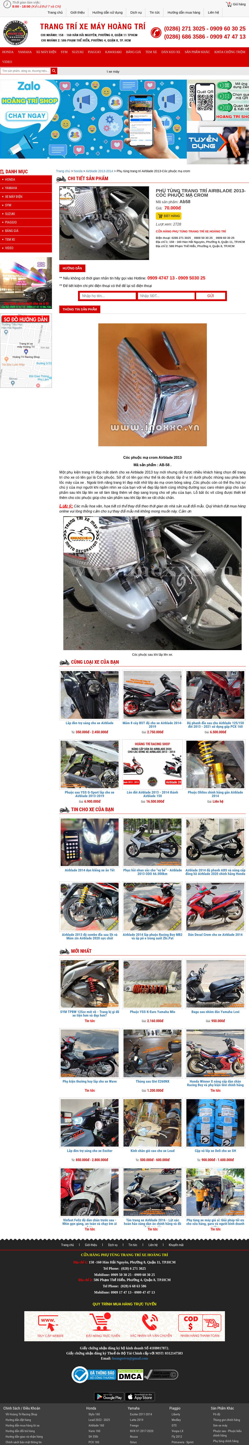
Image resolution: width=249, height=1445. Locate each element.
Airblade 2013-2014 (99, 171)
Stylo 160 (94, 1414)
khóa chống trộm (229, 52)
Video (7, 62)
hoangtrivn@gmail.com (130, 1358)
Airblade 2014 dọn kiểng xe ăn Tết (90, 870)
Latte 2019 (136, 1420)
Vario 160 (94, 1431)
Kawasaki (113, 52)
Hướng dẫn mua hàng (184, 12)
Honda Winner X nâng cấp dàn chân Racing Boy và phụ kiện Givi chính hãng (215, 1083)
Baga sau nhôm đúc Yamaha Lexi (215, 1012)
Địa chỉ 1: (80, 1262)
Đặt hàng (172, 216)
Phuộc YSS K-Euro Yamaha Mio (152, 1012)
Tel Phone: (111, 1268)
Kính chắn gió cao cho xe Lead (153, 1151)
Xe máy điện (46, 52)
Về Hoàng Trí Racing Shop (21, 1414)
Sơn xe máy (220, 1425)
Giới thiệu (77, 12)
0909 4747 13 (161, 277)
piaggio (94, 52)
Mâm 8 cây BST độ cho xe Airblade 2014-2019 (152, 725)
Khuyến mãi (176, 1245)
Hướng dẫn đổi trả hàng (20, 1431)
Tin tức (155, 12)
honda (8, 52)
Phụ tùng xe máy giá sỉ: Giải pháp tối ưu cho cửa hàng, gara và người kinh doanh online (215, 1223)
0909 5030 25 (191, 277)
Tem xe (151, 52)
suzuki (77, 52)
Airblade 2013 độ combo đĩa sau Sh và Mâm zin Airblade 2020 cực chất (89, 936)
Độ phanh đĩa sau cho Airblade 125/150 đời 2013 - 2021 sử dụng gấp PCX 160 (215, 725)
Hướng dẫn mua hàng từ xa (22, 1425)
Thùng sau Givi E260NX (152, 1081)
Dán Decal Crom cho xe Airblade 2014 (215, 934)
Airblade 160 (96, 1425)
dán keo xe (170, 52)
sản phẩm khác (197, 52)
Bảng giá (133, 52)
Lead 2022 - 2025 (99, 1420)
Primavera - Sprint (182, 1442)
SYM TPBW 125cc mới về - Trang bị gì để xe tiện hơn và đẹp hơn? (89, 1013)
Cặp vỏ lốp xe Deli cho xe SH (215, 1151)
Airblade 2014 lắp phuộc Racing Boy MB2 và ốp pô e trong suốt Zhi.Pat (152, 936)
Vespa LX (177, 1431)
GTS (174, 1425)
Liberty (176, 1414)
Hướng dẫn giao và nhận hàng (24, 1436)
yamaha (25, 52)
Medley (176, 1420)
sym (64, 52)
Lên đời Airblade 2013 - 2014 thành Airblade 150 (152, 794)
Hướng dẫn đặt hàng (18, 1420)
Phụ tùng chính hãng (226, 1441)
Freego (134, 1425)
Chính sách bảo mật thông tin (24, 1442)
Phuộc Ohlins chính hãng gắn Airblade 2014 (215, 794)
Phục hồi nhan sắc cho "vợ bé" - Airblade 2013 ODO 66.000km (152, 872)
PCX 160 (93, 1442)
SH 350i (93, 1436)
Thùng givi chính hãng (226, 1420)
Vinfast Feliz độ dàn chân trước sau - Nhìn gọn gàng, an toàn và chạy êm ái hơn (89, 1223)
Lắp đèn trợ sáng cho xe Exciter (89, 1151)
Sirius (133, 1442)
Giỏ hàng (239, 4)
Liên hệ (213, 12)
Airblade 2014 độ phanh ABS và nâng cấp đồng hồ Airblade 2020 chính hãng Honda (215, 872)
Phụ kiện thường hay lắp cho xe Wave (90, 1081)
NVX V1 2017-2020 (141, 1431)
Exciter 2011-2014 (141, 1414)
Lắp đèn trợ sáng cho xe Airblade (89, 723)
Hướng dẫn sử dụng (108, 12)
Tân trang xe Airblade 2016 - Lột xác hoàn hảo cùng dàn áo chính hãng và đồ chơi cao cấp (152, 1223)
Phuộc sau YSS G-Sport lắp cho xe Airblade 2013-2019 (89, 794)
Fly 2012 (177, 1436)
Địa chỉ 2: (85, 1280)
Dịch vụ (136, 12)
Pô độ (216, 1414)
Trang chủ (55, 12)
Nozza (134, 1436)
